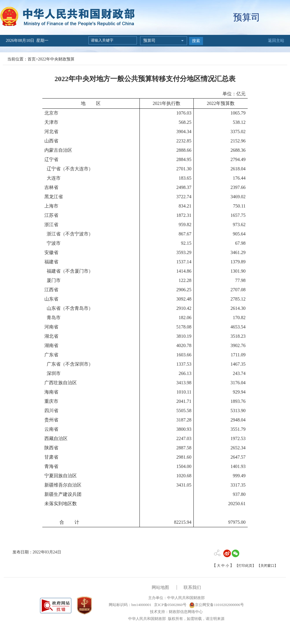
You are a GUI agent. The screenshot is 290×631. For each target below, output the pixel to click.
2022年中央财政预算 (56, 59)
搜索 (196, 41)
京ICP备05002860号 (169, 605)
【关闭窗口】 (267, 566)
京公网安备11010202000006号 (216, 605)
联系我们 (192, 587)
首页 (32, 59)
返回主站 (276, 40)
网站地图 (160, 587)
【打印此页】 (245, 566)
